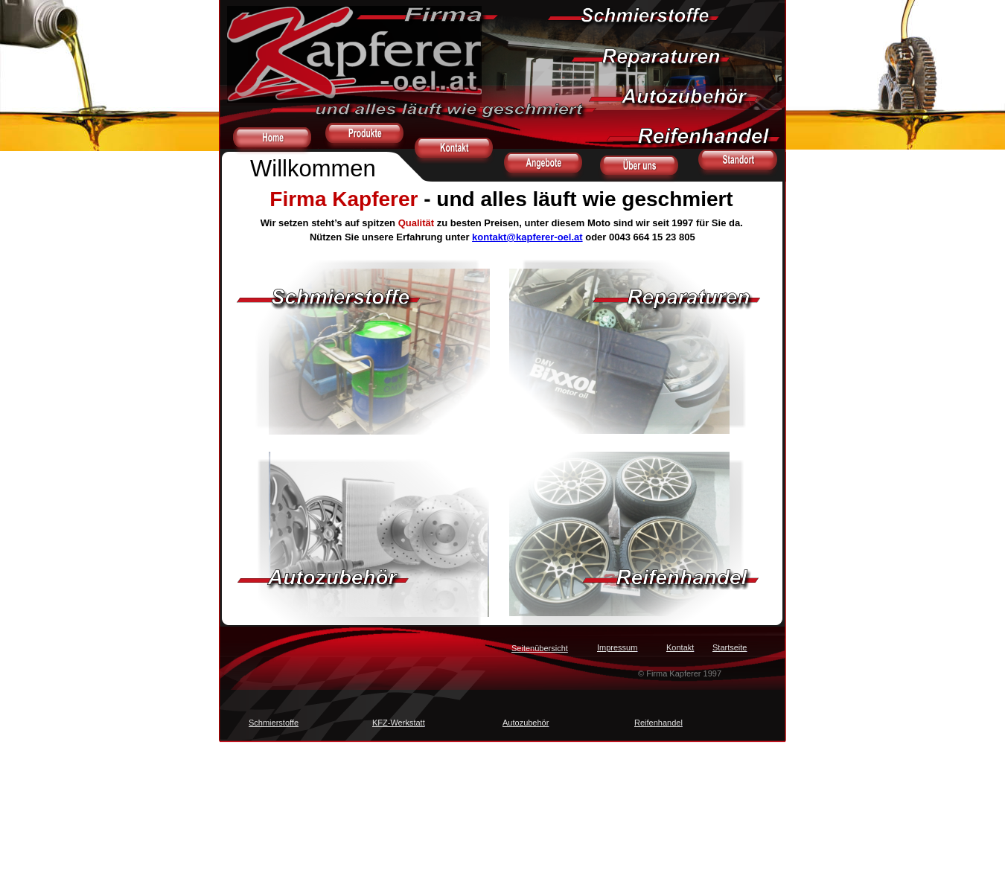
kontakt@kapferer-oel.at (527, 237)
